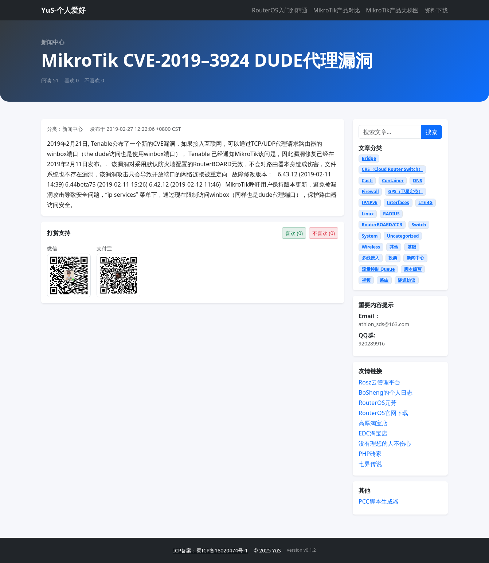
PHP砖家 (370, 454)
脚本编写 (413, 269)
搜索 (431, 132)
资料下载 (436, 10)
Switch (419, 225)
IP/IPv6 (369, 202)
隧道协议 (406, 280)
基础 (411, 247)
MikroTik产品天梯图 (392, 10)
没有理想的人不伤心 (385, 443)
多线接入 (370, 258)
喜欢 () (294, 233)
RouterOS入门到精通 (279, 10)
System (370, 236)
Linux (368, 214)
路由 (384, 280)
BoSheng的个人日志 (385, 392)
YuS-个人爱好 (63, 10)
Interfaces (398, 202)
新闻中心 (415, 258)
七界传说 (370, 464)
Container (392, 180)
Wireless (371, 247)
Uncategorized (403, 236)
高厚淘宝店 (373, 423)
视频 (366, 280)
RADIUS (391, 214)
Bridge (369, 158)
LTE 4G (425, 202)
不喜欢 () (323, 233)
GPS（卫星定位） (405, 191)
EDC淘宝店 (373, 433)
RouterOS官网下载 (383, 413)
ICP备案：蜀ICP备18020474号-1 (210, 550)
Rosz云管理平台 (379, 382)
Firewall (370, 191)
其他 (394, 247)
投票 (392, 258)
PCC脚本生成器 (379, 501)
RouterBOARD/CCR (382, 225)
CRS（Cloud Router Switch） (392, 169)
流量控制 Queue (378, 269)
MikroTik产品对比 (336, 10)
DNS (417, 180)
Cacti (367, 180)
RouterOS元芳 (377, 403)
